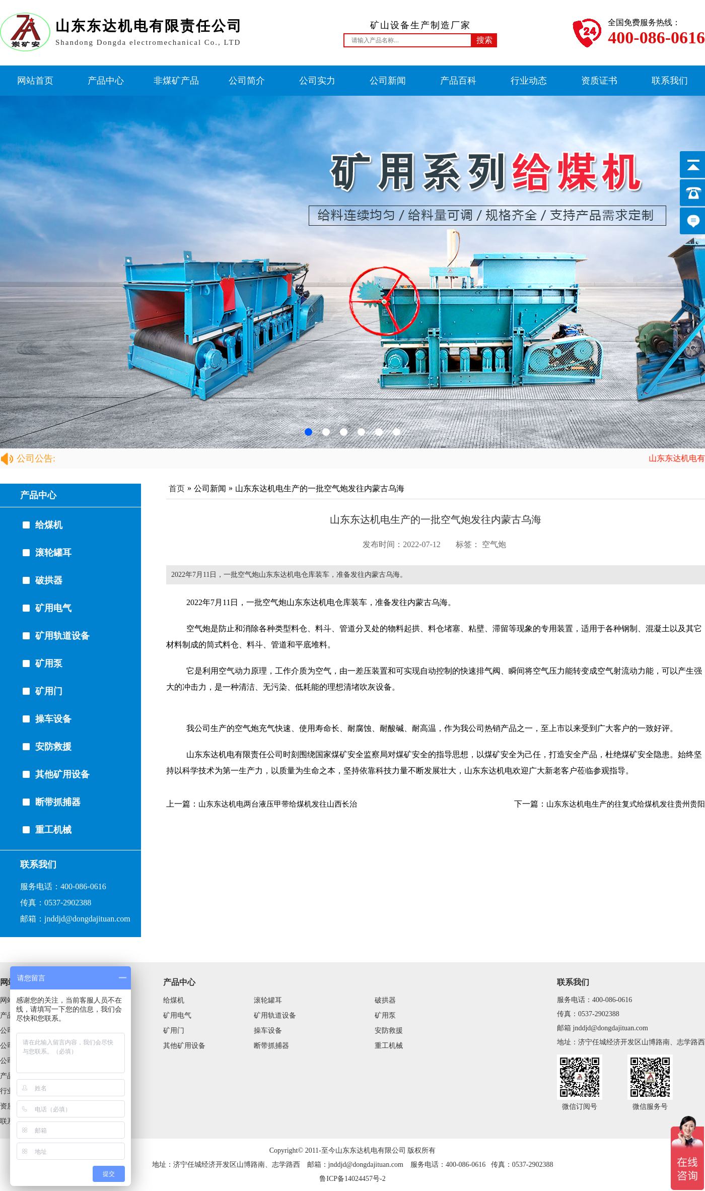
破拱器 (48, 580)
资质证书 (599, 81)
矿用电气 (53, 608)
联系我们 (670, 81)
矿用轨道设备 (62, 636)
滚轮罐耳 (53, 553)
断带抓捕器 (58, 802)
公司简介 (247, 81)
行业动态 (529, 81)
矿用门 (48, 691)
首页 (177, 488)
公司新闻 (388, 81)
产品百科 (458, 81)
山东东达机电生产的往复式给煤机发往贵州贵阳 (625, 804)
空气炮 (494, 544)
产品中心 (106, 81)
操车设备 (53, 719)
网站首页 (35, 81)
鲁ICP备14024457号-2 (352, 1178)
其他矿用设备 (62, 774)
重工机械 (53, 830)
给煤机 (48, 525)
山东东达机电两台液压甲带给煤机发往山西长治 (277, 804)
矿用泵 (48, 663)
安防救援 (53, 747)
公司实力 (317, 81)
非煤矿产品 (176, 81)
